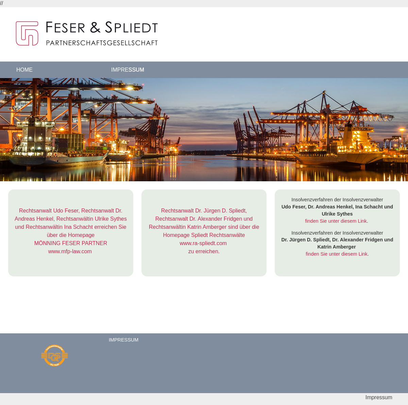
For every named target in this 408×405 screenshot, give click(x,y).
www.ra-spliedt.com (203, 243)
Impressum (127, 70)
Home (24, 70)
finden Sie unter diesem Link (336, 221)
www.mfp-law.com (70, 251)
